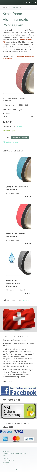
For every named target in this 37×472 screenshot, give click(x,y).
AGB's (5, 456)
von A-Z (19, 7)
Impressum (6, 451)
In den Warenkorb (20, 137)
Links (5, 465)
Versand (19, 126)
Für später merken (10, 142)
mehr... (14, 7)
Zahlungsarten (8, 460)
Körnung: (6, 113)
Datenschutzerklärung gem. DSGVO (15, 453)
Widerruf (6, 458)
